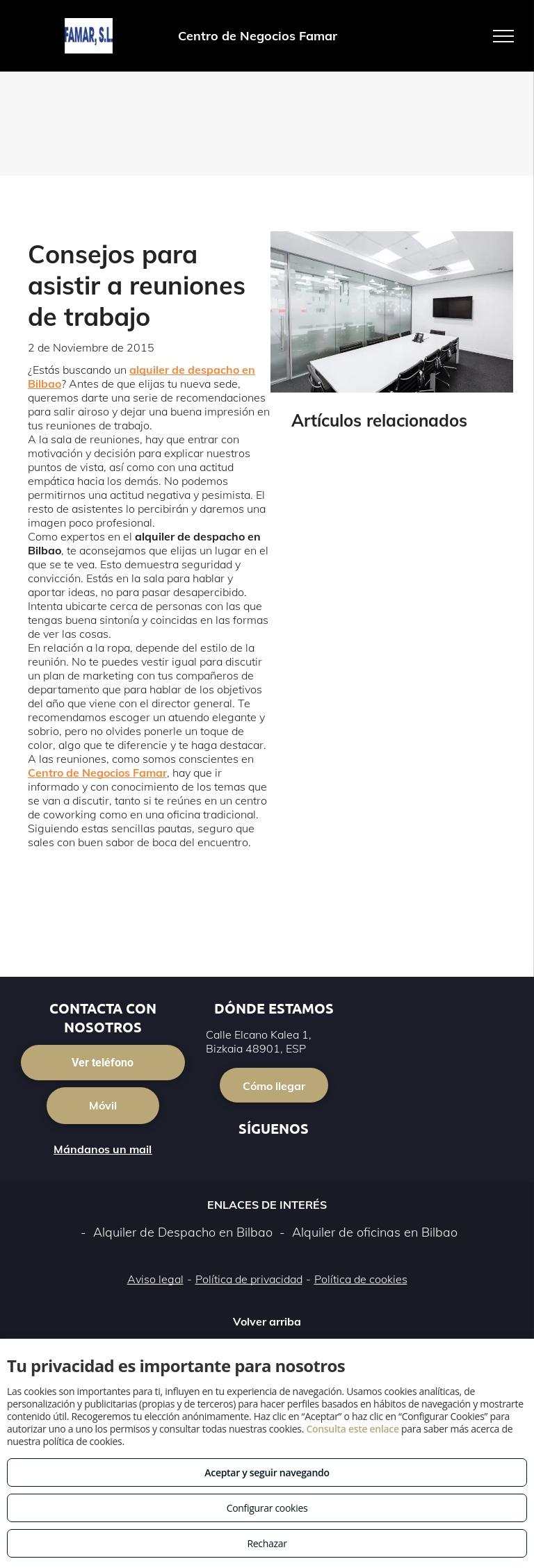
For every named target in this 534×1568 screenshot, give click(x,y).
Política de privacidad (248, 1279)
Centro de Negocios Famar (97, 772)
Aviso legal (155, 1279)
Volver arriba (267, 1321)
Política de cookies (360, 1279)
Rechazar (266, 1543)
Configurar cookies (267, 1508)
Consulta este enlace (352, 1428)
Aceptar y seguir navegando (266, 1472)
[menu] (503, 36)
